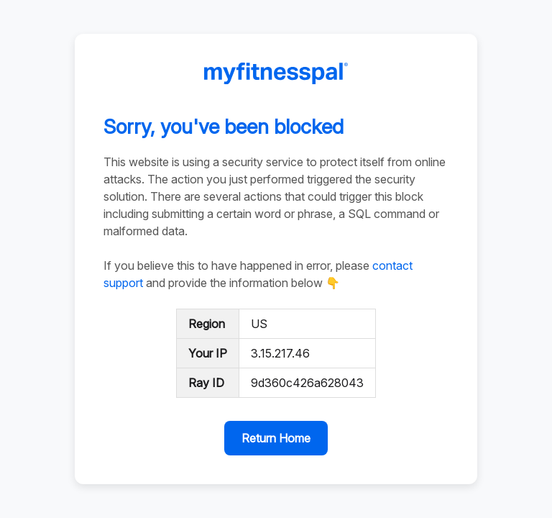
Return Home (276, 438)
